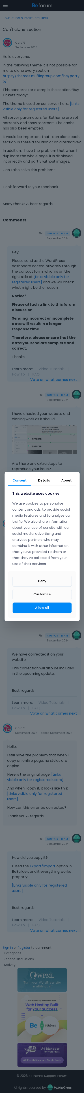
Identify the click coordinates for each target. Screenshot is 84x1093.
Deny (42, 581)
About (66, 480)
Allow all (42, 607)
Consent (20, 480)
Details (44, 480)
